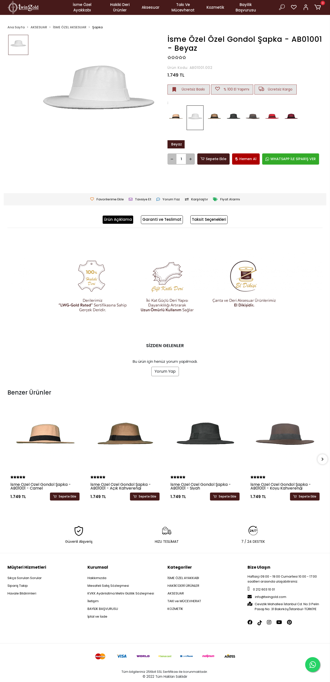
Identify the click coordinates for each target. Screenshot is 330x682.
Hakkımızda (96, 578)
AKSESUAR (175, 593)
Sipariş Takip (17, 585)
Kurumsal (97, 567)
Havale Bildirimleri (21, 593)
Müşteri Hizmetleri (26, 567)
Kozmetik (215, 7)
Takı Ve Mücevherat (183, 7)
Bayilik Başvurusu (246, 7)
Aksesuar (151, 7)
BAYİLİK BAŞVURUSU (102, 608)
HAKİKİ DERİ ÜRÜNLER (183, 585)
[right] (322, 459)
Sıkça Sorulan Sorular (24, 578)
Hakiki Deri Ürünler (120, 7)
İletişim (93, 601)
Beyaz (176, 144)
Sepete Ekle (213, 159)
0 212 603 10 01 (261, 589)
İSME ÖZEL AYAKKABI (183, 578)
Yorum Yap (165, 371)
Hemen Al (245, 158)
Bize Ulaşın (259, 567)
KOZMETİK (175, 608)
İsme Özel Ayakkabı (82, 7)
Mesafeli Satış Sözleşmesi (108, 585)
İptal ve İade (97, 616)
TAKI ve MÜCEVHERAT (184, 601)
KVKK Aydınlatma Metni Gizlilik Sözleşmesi (120, 593)
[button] (318, 7)
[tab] (117, 219)
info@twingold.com (267, 596)
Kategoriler (179, 567)
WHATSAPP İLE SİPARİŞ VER (290, 158)
